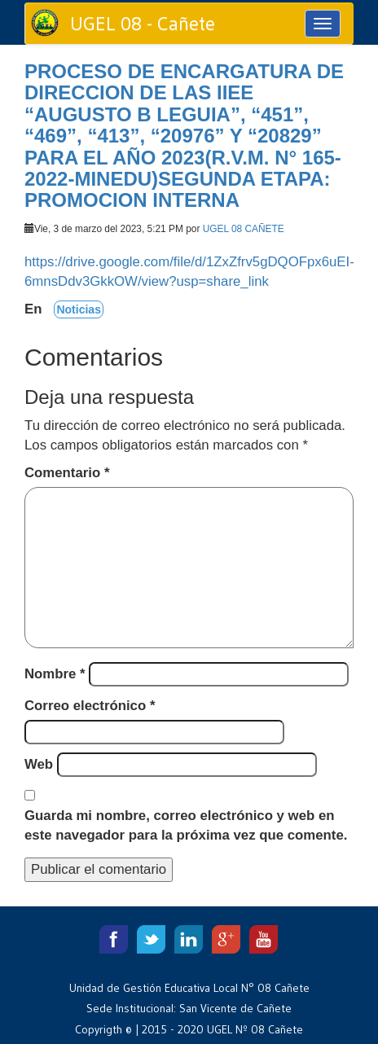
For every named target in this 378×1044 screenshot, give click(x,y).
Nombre (55, 674)
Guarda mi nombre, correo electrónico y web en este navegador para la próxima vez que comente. (185, 825)
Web (38, 764)
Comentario (66, 472)
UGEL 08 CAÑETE (243, 229)
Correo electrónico (89, 705)
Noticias (78, 309)
